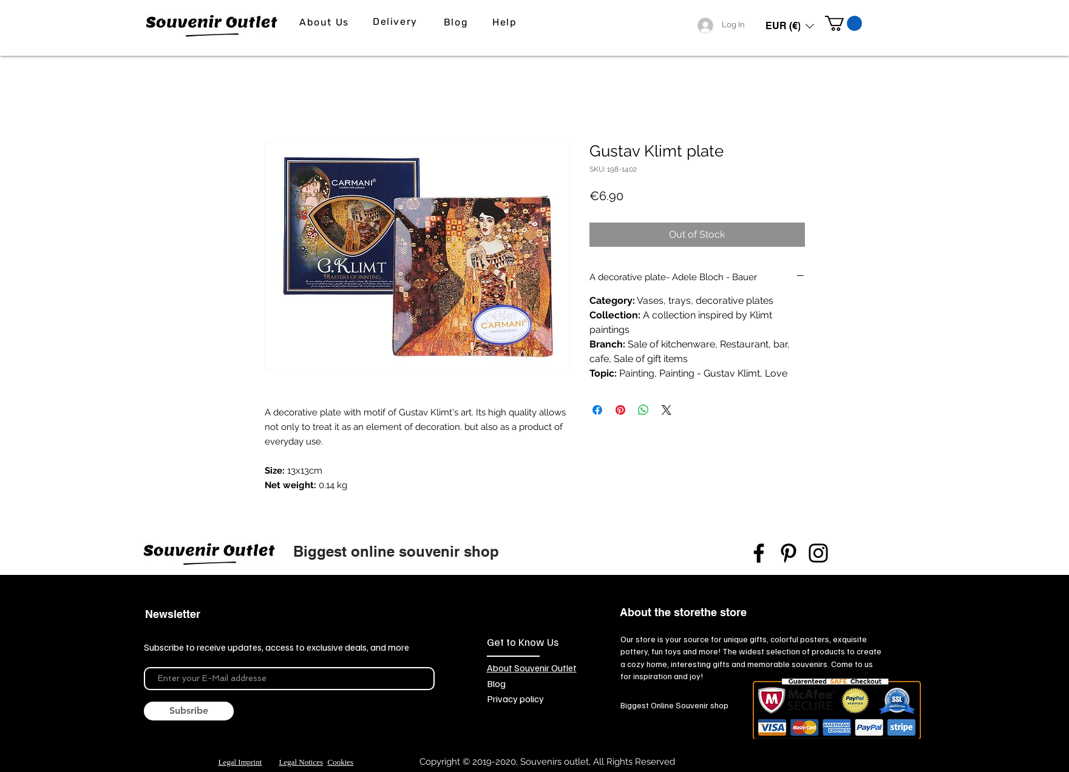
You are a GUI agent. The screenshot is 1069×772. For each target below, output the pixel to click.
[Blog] (457, 22)
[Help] (506, 22)
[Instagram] (818, 553)
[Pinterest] (788, 553)
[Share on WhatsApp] (643, 410)
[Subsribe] (189, 711)
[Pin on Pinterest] (620, 410)
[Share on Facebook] (597, 410)
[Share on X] (666, 410)
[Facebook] (759, 553)
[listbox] (790, 26)
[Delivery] (397, 21)
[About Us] (325, 22)
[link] (843, 23)
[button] (790, 26)
